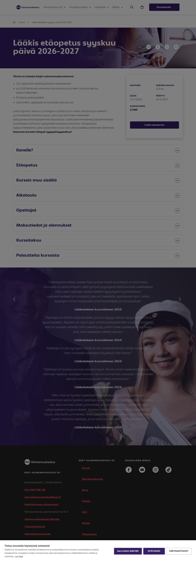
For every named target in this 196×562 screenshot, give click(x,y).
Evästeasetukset (178, 551)
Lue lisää (19, 556)
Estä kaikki (154, 551)
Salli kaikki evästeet (128, 551)
